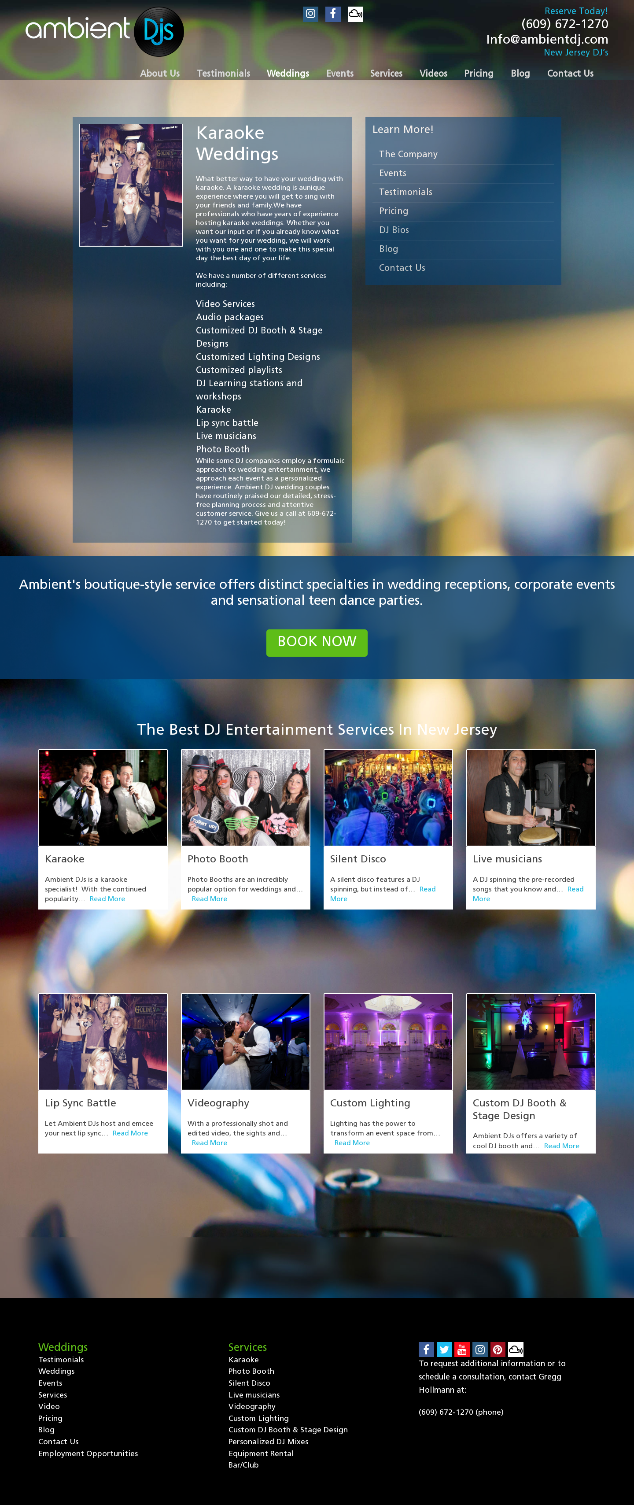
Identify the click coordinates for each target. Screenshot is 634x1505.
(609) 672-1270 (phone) (461, 1310)
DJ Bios (394, 233)
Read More (107, 902)
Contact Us (402, 270)
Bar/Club (244, 1365)
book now (317, 645)
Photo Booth (219, 863)
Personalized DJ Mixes (269, 1341)
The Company (408, 157)
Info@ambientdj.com (545, 41)
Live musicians (507, 863)
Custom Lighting (371, 1054)
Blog (388, 252)
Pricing (394, 214)
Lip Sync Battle (81, 1054)
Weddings (56, 1269)
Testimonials (405, 195)
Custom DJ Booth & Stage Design (289, 1329)
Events (392, 176)
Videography (220, 1054)
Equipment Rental (262, 1353)
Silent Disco (358, 863)
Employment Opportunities (88, 1353)
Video (49, 1305)
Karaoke (65, 863)
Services (52, 1293)
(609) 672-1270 (562, 25)
